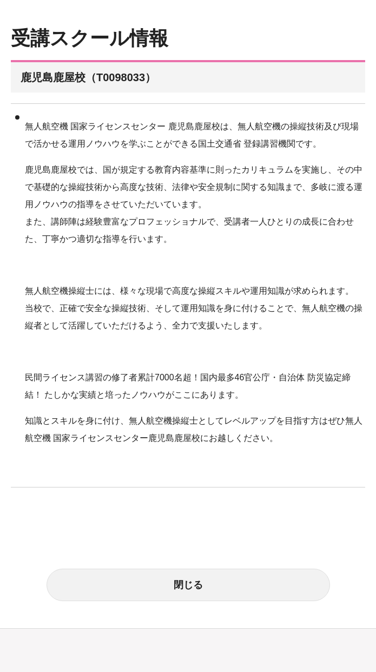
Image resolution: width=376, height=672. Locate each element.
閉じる (188, 584)
